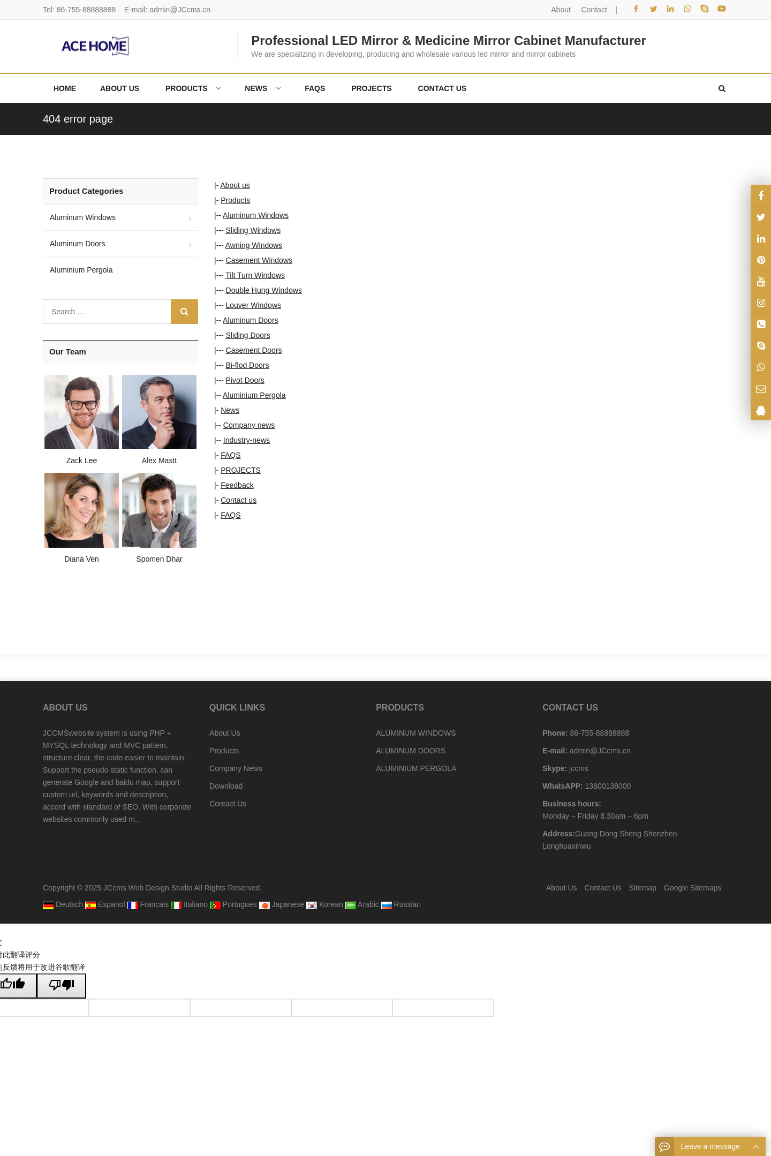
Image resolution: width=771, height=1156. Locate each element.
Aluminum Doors (250, 320)
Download (226, 786)
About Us (224, 733)
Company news (249, 425)
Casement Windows (259, 260)
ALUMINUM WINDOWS (416, 733)
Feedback (237, 485)
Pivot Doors (245, 380)
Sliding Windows (253, 230)
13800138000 (607, 786)
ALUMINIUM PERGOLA (416, 768)
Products (235, 200)
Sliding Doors (248, 335)
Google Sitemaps (692, 887)
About (561, 9)
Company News (235, 768)
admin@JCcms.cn (179, 9)
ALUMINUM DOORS (410, 750)
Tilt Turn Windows (255, 275)
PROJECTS (241, 470)
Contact (594, 9)
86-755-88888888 (86, 9)
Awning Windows (253, 245)
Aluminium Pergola (254, 395)
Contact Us (227, 803)
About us (235, 185)
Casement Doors (254, 350)
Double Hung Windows (264, 290)
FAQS (230, 455)
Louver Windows (254, 305)
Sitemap (642, 887)
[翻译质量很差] (61, 986)
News (230, 410)
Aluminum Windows (256, 215)
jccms (577, 768)
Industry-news (246, 440)
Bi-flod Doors (247, 365)
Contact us (238, 500)
